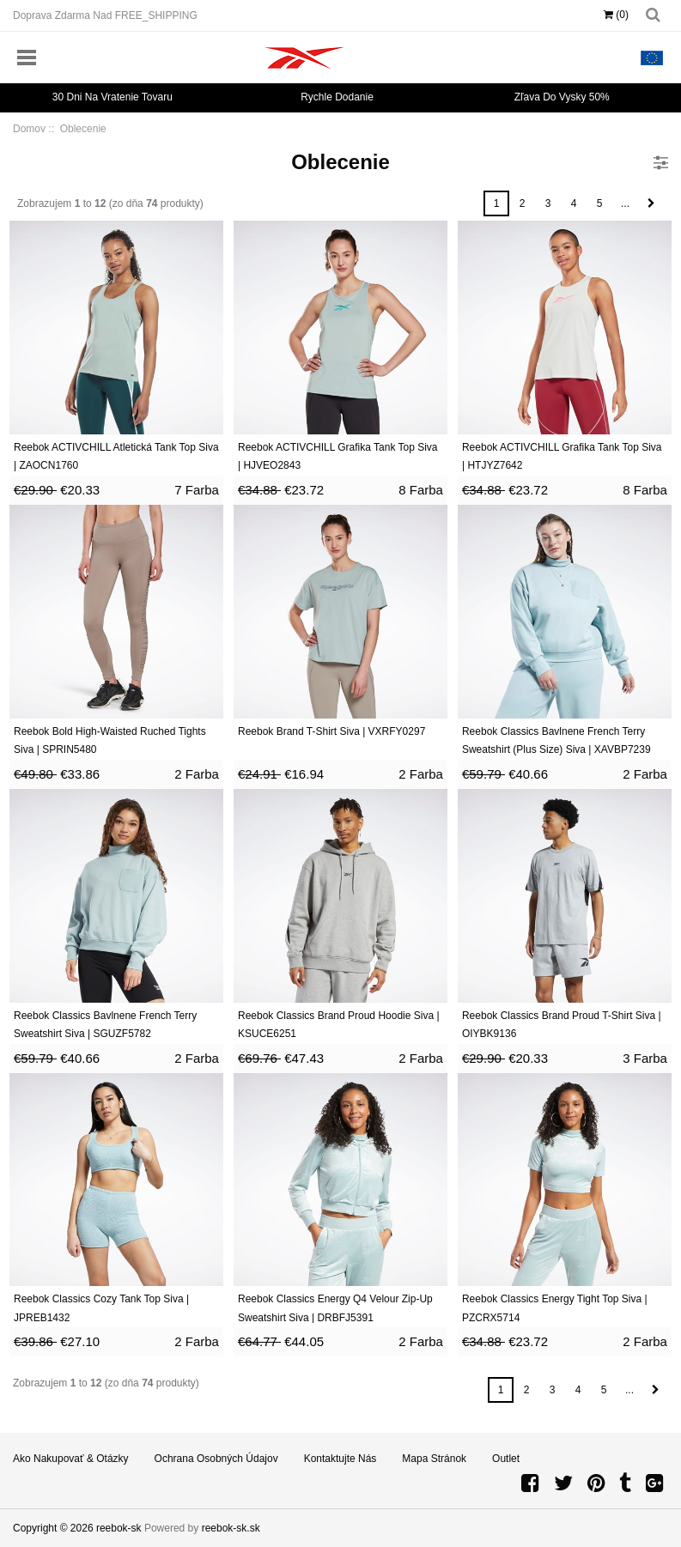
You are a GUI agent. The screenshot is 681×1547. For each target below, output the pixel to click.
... (625, 203)
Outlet (506, 1459)
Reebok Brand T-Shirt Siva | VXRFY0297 (331, 731)
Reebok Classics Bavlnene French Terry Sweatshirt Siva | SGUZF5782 (105, 1025)
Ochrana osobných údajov (216, 1459)
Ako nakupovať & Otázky (71, 1459)
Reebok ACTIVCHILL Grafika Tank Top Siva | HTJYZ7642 (562, 456)
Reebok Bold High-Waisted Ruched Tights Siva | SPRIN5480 (110, 740)
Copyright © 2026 (54, 1528)
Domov (29, 129)
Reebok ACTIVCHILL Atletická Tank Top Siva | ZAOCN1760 (116, 456)
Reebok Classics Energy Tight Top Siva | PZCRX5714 (555, 1308)
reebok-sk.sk (231, 1528)
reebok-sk (119, 1528)
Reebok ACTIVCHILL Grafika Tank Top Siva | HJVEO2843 (338, 456)
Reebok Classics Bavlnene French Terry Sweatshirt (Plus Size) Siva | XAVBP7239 (556, 740)
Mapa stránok (434, 1459)
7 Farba (196, 489)
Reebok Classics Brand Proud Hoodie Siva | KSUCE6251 (339, 1025)
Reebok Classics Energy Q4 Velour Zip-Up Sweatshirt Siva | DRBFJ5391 (335, 1308)
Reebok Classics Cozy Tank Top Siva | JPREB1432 (101, 1308)
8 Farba (420, 489)
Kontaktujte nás (340, 1459)
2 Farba (196, 774)
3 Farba (645, 1058)
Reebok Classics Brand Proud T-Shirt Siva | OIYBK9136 (561, 1025)
